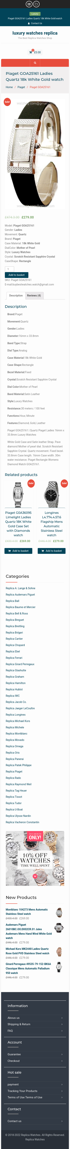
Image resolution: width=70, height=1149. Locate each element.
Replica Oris (13, 752)
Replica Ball (12, 600)
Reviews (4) (34, 295)
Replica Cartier (14, 638)
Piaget (21, 87)
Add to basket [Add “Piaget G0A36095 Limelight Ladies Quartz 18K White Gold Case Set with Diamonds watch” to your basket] (21, 550)
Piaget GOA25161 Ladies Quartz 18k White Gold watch (35, 18)
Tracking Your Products (23, 1091)
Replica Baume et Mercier (20, 607)
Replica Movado (15, 739)
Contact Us (35, 23)
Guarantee (14, 1054)
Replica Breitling (15, 626)
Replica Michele (15, 727)
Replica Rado (13, 777)
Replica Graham (15, 676)
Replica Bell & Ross (17, 613)
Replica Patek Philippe (19, 765)
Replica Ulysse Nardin (18, 815)
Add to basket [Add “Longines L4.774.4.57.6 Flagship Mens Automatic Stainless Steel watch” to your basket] (54, 550)
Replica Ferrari (14, 657)
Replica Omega (14, 746)
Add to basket (17, 274)
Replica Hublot (14, 689)
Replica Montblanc (16, 733)
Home (9, 87)
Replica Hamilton (16, 683)
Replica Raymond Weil (19, 784)
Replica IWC (13, 695)
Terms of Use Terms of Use (25, 1097)
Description (16, 295)
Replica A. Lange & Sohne (20, 588)
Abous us (14, 1018)
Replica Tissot (14, 796)
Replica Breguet (15, 619)
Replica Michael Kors (18, 721)
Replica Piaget (14, 771)
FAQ (10, 1030)
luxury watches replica (35, 33)
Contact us (14, 1121)
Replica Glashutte (16, 670)
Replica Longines (16, 714)
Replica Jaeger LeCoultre (20, 708)
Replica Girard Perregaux (20, 664)
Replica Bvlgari (14, 632)
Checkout (14, 1061)
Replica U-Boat (14, 809)
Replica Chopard (15, 645)
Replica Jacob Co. (16, 701)
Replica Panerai (15, 759)
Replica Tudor (14, 803)
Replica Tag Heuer (16, 790)
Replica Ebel (13, 651)
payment (13, 1084)
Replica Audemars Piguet (20, 594)
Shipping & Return (19, 1024)
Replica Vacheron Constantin (22, 822)
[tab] (16, 295)
